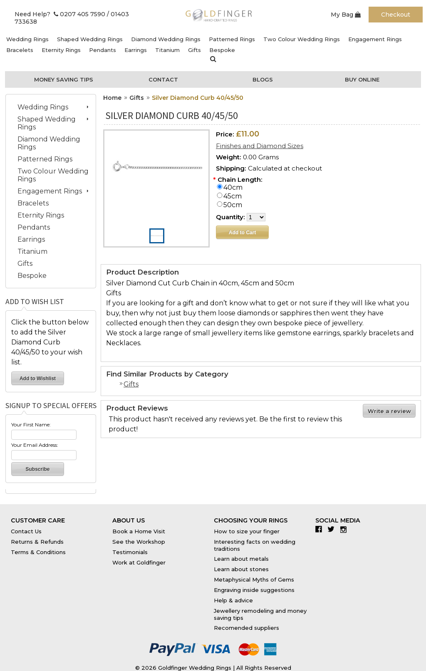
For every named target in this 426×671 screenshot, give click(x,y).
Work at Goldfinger (139, 562)
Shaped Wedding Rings (90, 39)
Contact (163, 79)
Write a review (389, 411)
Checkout (395, 14)
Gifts (194, 50)
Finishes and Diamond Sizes (259, 146)
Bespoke (222, 50)
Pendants (102, 50)
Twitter (333, 529)
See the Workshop (138, 541)
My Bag (346, 14)
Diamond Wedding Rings (166, 39)
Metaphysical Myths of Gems (254, 579)
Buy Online (362, 79)
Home (112, 98)
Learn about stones (241, 569)
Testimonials (130, 552)
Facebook (320, 529)
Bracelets (19, 50)
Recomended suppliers (246, 627)
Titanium (167, 50)
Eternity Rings (61, 50)
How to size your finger (247, 531)
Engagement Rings (375, 39)
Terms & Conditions (38, 552)
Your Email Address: (34, 445)
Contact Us (26, 531)
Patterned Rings (232, 39)
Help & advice (233, 600)
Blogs (263, 79)
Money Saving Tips (63, 79)
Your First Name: (31, 424)
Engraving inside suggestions (254, 590)
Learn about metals (241, 558)
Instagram (345, 529)
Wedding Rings (27, 39)
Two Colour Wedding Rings (301, 39)
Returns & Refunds (37, 541)
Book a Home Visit (138, 531)
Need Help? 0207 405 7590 (60, 14)
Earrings (135, 50)
